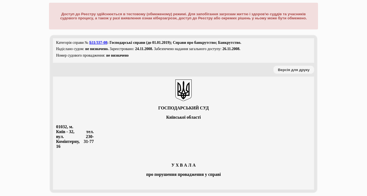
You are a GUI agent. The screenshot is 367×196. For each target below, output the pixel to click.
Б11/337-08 (98, 43)
